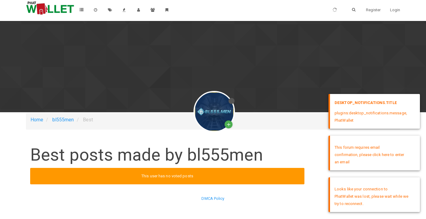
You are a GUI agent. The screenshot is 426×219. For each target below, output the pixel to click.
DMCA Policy (212, 198)
